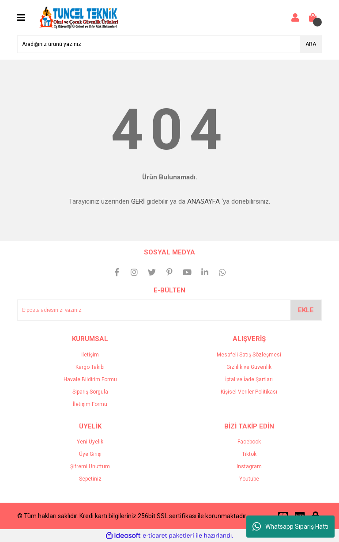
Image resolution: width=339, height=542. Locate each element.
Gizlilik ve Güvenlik (248, 367)
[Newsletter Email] (169, 310)
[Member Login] (295, 18)
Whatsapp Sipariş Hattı (290, 526)
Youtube (249, 479)
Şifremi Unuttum (90, 466)
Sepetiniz (90, 479)
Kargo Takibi (90, 367)
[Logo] (78, 17)
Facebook (249, 442)
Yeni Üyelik (90, 442)
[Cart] (313, 18)
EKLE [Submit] (306, 310)
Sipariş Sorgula (90, 392)
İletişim (90, 355)
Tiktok (249, 454)
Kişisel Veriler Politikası (249, 392)
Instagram (249, 466)
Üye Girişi (90, 454)
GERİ (138, 201)
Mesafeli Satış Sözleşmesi (249, 355)
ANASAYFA (203, 201)
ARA (310, 44)
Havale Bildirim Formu (90, 379)
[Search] (169, 44)
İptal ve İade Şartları (249, 379)
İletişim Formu (90, 404)
